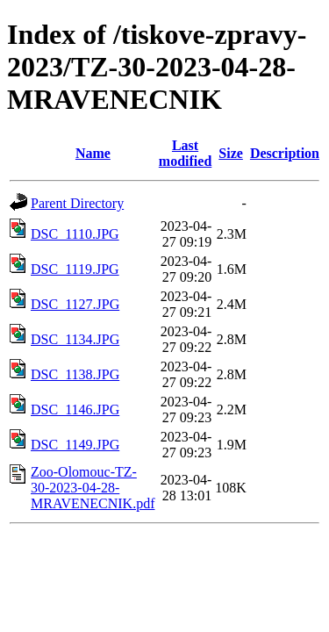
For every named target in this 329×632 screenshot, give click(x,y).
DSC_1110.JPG (75, 233)
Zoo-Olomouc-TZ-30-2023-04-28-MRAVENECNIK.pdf (92, 487)
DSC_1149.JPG (75, 444)
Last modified (185, 153)
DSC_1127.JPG (75, 304)
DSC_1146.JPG (75, 409)
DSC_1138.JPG (75, 374)
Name (93, 153)
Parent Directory (77, 203)
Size (230, 153)
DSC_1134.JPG (75, 339)
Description (284, 153)
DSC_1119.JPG (75, 269)
